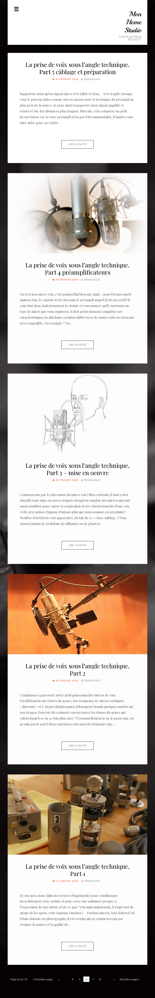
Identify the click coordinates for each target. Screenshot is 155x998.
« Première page (43, 979)
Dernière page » (130, 979)
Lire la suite (78, 144)
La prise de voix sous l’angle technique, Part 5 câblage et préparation (77, 68)
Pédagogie (92, 79)
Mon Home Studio (132, 22)
